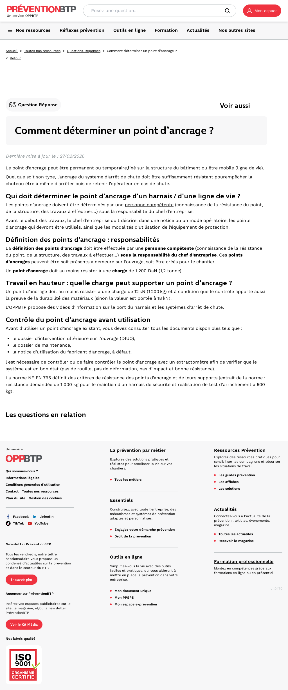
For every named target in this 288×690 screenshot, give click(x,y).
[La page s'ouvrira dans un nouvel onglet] (262, 10)
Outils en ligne (126, 557)
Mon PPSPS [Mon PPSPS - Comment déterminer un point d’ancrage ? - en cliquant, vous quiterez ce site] (124, 598)
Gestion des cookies (45, 498)
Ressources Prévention (240, 450)
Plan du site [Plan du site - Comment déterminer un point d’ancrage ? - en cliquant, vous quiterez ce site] (15, 498)
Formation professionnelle (243, 561)
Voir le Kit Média (24, 624)
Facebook (17, 516)
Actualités (225, 509)
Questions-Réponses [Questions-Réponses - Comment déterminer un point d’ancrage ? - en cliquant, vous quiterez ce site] (83, 51)
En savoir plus (21, 579)
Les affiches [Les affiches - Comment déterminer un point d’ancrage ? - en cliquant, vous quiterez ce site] (228, 482)
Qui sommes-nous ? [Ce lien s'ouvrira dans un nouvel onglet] (22, 471)
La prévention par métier (138, 450)
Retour (15, 58)
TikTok (15, 523)
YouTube (37, 523)
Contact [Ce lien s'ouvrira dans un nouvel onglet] (12, 491)
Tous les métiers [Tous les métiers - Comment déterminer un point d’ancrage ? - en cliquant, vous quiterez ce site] (127, 480)
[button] (262, 10)
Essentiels (121, 500)
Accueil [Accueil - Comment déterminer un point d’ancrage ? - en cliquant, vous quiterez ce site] (12, 51)
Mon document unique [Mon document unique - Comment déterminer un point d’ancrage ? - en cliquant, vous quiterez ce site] (132, 591)
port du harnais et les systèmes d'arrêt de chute (169, 307)
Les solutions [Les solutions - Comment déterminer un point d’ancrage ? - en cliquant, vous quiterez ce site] (229, 489)
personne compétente (149, 204)
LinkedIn (42, 516)
